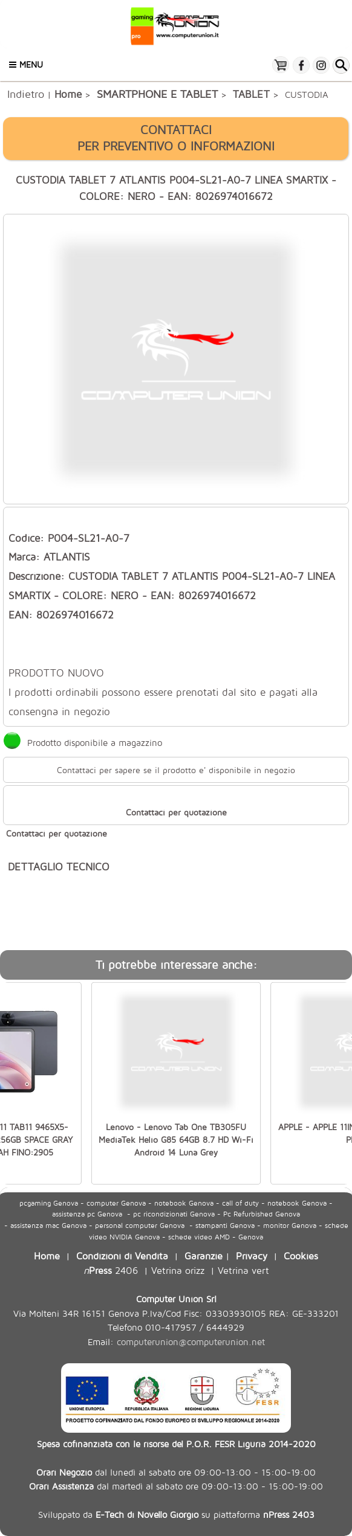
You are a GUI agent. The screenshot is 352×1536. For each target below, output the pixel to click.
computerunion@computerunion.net (191, 1342)
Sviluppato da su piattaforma (176, 1514)
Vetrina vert (243, 1270)
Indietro (25, 93)
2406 (110, 1270)
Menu (26, 64)
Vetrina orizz (177, 1270)
